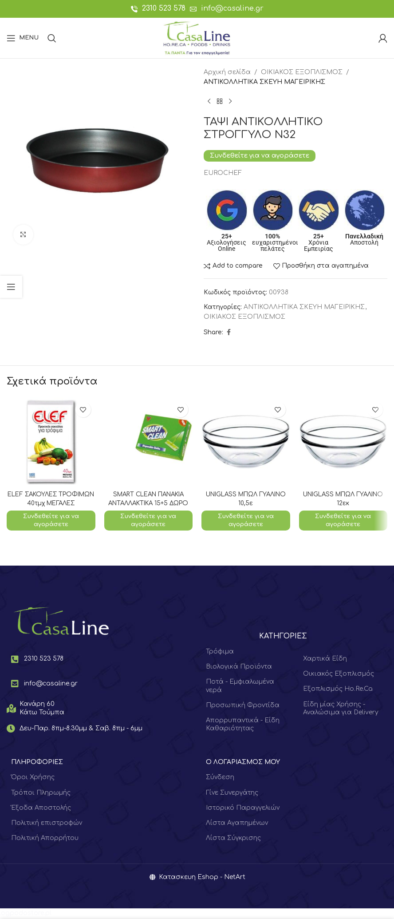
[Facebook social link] (228, 332)
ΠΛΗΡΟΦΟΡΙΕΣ (37, 763)
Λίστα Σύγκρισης (233, 839)
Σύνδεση (220, 778)
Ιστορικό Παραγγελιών (243, 808)
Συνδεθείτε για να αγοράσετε (259, 155)
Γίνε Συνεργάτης (232, 793)
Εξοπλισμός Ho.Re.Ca (338, 689)
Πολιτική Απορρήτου (45, 839)
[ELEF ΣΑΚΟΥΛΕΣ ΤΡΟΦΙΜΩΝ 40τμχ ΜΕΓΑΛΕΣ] (51, 441)
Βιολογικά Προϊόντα (239, 667)
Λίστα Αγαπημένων (237, 823)
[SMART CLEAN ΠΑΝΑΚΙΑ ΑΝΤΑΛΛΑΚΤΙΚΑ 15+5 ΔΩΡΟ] (148, 441)
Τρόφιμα (220, 652)
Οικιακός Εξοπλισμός (338, 674)
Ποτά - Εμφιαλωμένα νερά (240, 686)
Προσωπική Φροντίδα (243, 705)
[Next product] (230, 101)
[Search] (52, 38)
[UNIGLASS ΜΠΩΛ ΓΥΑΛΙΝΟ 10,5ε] (245, 441)
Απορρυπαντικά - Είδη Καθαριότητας (243, 725)
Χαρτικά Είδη (325, 659)
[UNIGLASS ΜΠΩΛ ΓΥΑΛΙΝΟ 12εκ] (343, 441)
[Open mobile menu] (22, 38)
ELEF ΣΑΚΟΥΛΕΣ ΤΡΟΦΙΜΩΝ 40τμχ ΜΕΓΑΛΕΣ (51, 503)
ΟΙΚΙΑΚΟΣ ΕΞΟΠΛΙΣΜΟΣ (302, 72)
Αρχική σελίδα (227, 72)
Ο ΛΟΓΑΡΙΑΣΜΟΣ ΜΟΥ (243, 763)
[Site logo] (197, 37)
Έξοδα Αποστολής (41, 808)
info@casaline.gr (232, 8)
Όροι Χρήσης (33, 778)
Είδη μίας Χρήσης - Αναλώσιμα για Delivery (340, 708)
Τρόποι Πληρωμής (41, 793)
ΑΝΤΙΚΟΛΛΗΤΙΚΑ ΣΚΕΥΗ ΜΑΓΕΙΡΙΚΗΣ (264, 82)
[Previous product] (209, 101)
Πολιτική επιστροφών (46, 823)
